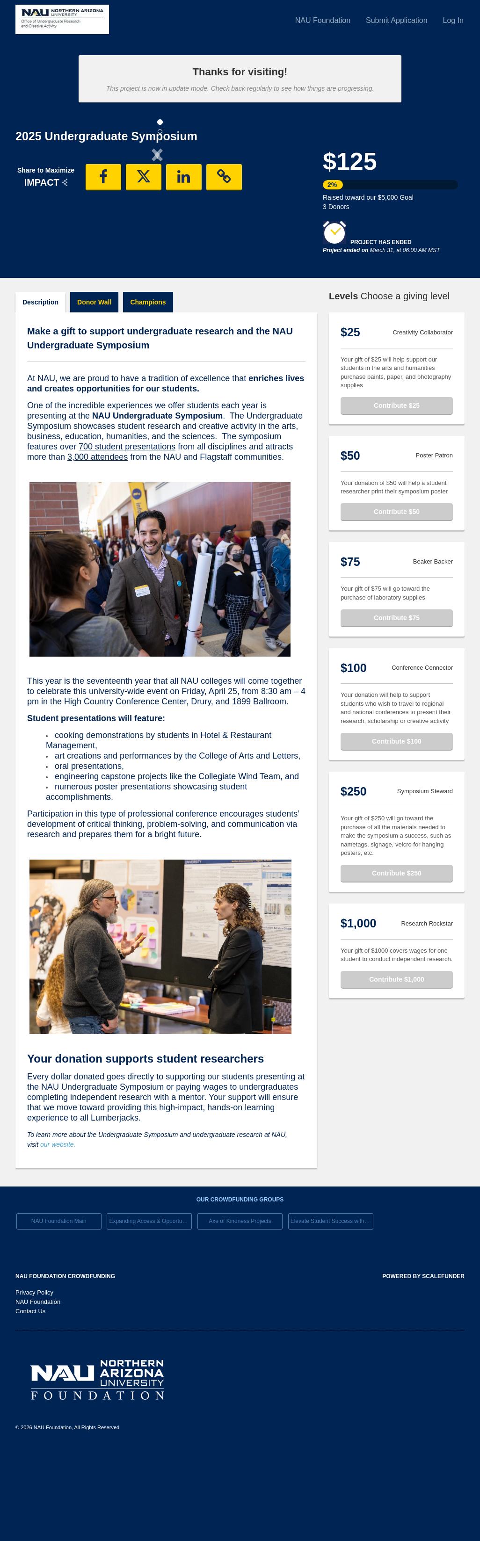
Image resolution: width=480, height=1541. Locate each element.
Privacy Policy (34, 1383)
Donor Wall (94, 393)
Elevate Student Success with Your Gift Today (332, 1312)
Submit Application (397, 20)
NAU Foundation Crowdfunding (65, 1367)
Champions (148, 393)
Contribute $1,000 (396, 1070)
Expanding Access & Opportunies (150, 1312)
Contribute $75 (397, 709)
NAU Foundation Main (59, 1312)
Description (40, 393)
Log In (453, 20)
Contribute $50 (397, 603)
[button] (36, 232)
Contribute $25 (397, 496)
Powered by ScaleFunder (423, 1367)
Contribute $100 (397, 832)
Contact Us (30, 1402)
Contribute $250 (397, 964)
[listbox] (157, 233)
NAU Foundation (322, 20)
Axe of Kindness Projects (240, 1312)
